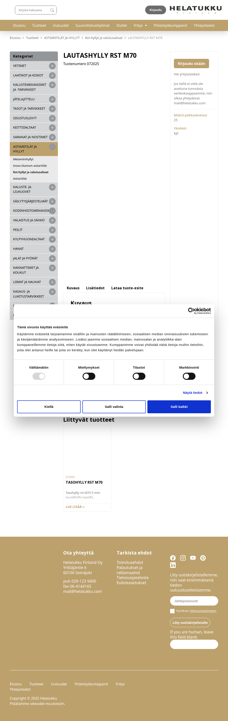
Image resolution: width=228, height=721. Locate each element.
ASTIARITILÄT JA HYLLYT (62, 38)
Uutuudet (61, 25)
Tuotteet (39, 25)
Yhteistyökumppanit (170, 25)
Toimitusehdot (130, 562)
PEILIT (17, 230)
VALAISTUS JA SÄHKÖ (29, 220)
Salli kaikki (179, 407)
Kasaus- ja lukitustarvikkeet (28, 293)
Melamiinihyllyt (23, 159)
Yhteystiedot (204, 25)
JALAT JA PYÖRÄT (25, 258)
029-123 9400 (83, 581)
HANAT (18, 248)
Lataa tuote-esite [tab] (127, 288)
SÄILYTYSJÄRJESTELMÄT (30, 201)
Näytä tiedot (192, 392)
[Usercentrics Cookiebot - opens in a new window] (191, 311)
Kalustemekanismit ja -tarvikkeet (29, 87)
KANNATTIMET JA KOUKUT (26, 270)
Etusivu (19, 25)
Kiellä (48, 407)
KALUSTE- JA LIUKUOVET (22, 189)
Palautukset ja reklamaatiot (129, 570)
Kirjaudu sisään (191, 63)
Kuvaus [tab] (73, 288)
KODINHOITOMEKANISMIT (33, 210)
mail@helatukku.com (82, 591)
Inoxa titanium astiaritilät (30, 166)
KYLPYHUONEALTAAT (29, 239)
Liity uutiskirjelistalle (190, 622)
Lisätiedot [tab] (95, 288)
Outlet (121, 25)
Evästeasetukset (131, 582)
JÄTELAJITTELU (24, 99)
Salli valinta (114, 407)
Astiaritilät (20, 179)
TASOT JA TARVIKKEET (29, 108)
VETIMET (19, 66)
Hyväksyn (193, 611)
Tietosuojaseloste (133, 577)
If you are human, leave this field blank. (191, 634)
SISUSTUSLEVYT (25, 118)
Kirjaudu (208, 10)
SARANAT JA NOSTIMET (30, 137)
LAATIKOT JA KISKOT (28, 75)
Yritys (138, 25)
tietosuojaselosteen (203, 611)
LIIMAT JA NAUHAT (27, 282)
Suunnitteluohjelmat (92, 25)
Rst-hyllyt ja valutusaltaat (103, 38)
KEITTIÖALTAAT (24, 127)
